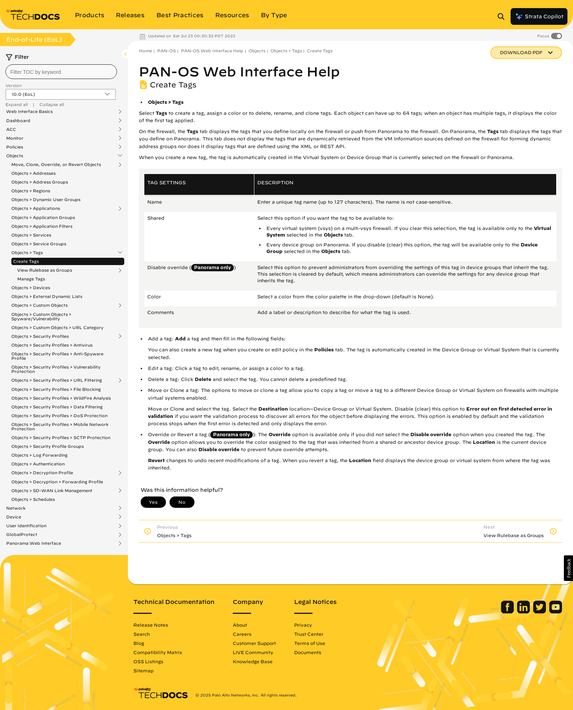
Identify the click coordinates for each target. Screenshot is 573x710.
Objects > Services (31, 235)
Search (141, 634)
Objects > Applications (35, 208)
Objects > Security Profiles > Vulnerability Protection (55, 369)
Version (13, 85)
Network (16, 508)
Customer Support (254, 643)
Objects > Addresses (33, 173)
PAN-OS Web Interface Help (212, 50)
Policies (14, 147)
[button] (568, 568)
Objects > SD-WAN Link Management (51, 490)
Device (13, 517)
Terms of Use (309, 643)
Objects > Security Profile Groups (47, 446)
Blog (138, 643)
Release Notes (150, 624)
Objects (14, 156)
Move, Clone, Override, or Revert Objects (56, 164)
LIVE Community (253, 652)
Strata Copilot (539, 16)
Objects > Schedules (33, 499)
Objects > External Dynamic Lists (46, 296)
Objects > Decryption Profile (42, 473)
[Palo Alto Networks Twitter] (540, 612)
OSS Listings (148, 661)
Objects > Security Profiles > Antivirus (51, 345)
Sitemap (143, 670)
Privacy (303, 624)
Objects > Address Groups (39, 182)
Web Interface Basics (29, 111)
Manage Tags (31, 278)
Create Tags (26, 261)
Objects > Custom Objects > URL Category (57, 327)
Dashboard (18, 120)
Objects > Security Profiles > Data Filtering (57, 406)
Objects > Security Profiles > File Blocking (56, 389)
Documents (307, 652)
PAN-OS (166, 50)
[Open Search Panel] (503, 16)
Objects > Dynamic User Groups (45, 199)
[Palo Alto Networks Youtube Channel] (555, 612)
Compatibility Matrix (157, 652)
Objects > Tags (27, 252)
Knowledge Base (253, 661)
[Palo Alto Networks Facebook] (508, 612)
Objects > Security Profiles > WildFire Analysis (61, 398)
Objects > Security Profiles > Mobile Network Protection (60, 426)
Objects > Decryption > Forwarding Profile (57, 481)
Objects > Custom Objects (39, 305)
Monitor (14, 138)
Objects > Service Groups (38, 243)
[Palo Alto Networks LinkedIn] (524, 612)
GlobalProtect (21, 534)
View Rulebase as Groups (44, 270)
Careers (242, 634)
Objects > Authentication (38, 463)
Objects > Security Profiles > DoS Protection (59, 415)
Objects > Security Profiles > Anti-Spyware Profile (57, 355)
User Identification (26, 526)
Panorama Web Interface (33, 543)
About (240, 624)
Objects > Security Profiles (40, 336)
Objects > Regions (30, 190)
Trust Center (308, 634)
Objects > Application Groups (43, 217)
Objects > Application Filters (41, 226)
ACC (11, 129)
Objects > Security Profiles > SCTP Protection (60, 437)
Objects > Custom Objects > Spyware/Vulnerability (41, 316)
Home (145, 50)
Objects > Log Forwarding (39, 455)
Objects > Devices (30, 287)
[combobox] (61, 71)
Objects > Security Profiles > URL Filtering (56, 380)
